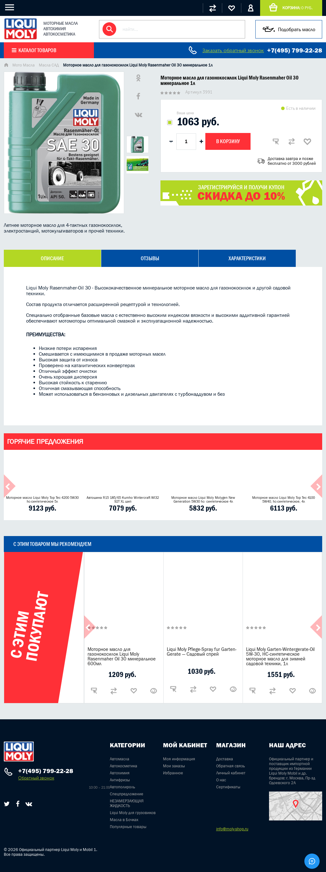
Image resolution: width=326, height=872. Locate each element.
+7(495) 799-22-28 (294, 50)
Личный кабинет (230, 773)
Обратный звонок (36, 778)
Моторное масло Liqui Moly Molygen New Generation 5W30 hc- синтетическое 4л (203, 499)
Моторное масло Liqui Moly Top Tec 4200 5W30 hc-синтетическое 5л (42, 499)
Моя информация (179, 759)
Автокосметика (123, 766)
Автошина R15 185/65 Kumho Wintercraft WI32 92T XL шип (123, 499)
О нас (221, 780)
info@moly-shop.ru (232, 829)
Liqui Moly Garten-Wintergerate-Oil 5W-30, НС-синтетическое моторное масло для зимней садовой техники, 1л (280, 656)
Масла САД (49, 65)
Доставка (224, 759)
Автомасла (119, 759)
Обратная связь (230, 766)
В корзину (228, 141)
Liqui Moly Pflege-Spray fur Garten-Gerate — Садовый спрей (202, 651)
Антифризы (120, 780)
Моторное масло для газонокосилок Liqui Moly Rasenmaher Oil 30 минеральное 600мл (122, 656)
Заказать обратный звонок (233, 50)
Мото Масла (23, 65)
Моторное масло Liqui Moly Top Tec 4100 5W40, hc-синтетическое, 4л (283, 499)
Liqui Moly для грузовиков (133, 812)
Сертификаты (228, 787)
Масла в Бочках (124, 819)
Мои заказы (174, 766)
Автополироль (122, 787)
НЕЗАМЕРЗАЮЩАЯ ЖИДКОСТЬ (127, 803)
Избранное (173, 773)
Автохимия (120, 773)
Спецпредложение (126, 794)
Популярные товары (128, 826)
